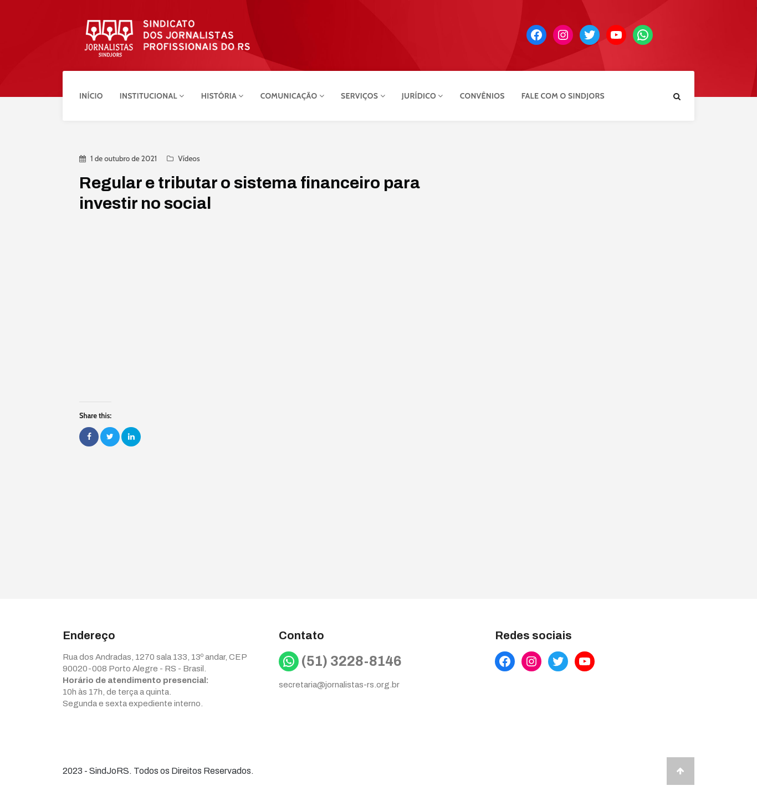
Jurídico (422, 96)
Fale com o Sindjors (563, 96)
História (222, 96)
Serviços (363, 96)
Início (91, 96)
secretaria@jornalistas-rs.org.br (339, 684)
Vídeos (189, 158)
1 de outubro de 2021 (123, 158)
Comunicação (292, 96)
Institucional (152, 96)
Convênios (482, 96)
